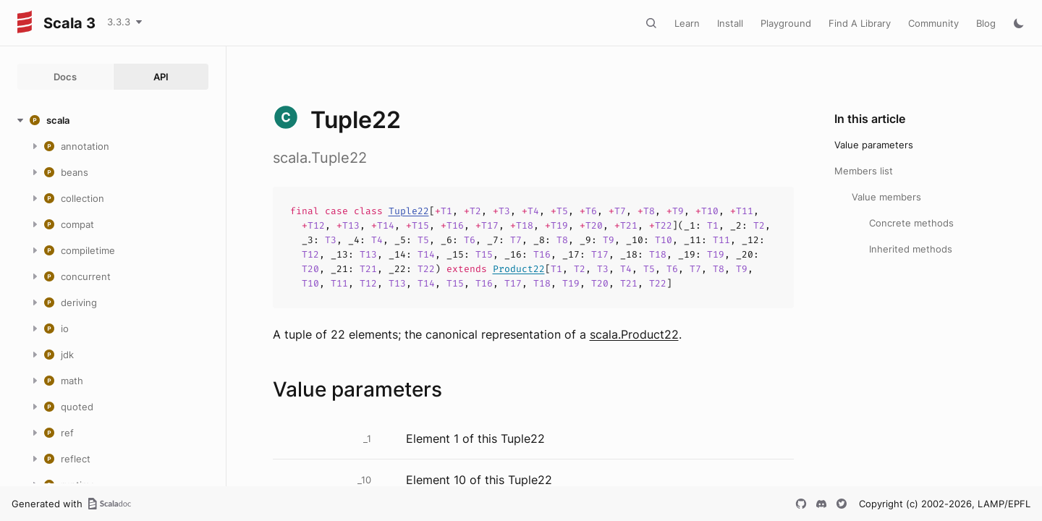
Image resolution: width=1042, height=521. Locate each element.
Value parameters (873, 145)
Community (933, 23)
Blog (986, 23)
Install (730, 23)
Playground (786, 23)
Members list (863, 171)
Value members (886, 197)
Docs (65, 76)
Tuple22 (409, 211)
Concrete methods (911, 223)
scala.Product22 (634, 334)
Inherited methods (910, 249)
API (161, 76)
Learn (687, 23)
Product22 (519, 269)
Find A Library (860, 23)
